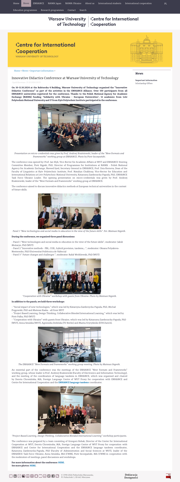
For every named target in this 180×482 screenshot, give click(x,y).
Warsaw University (67, 21)
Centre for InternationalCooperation (115, 21)
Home (17, 70)
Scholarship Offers (143, 83)
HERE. (61, 462)
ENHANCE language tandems (73, 382)
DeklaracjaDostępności (131, 476)
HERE (33, 465)
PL (165, 3)
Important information (146, 80)
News (139, 73)
